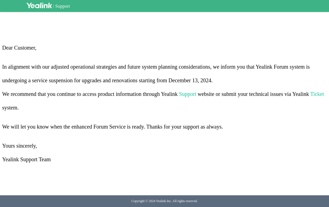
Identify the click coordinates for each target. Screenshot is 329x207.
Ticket (317, 94)
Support (62, 6)
